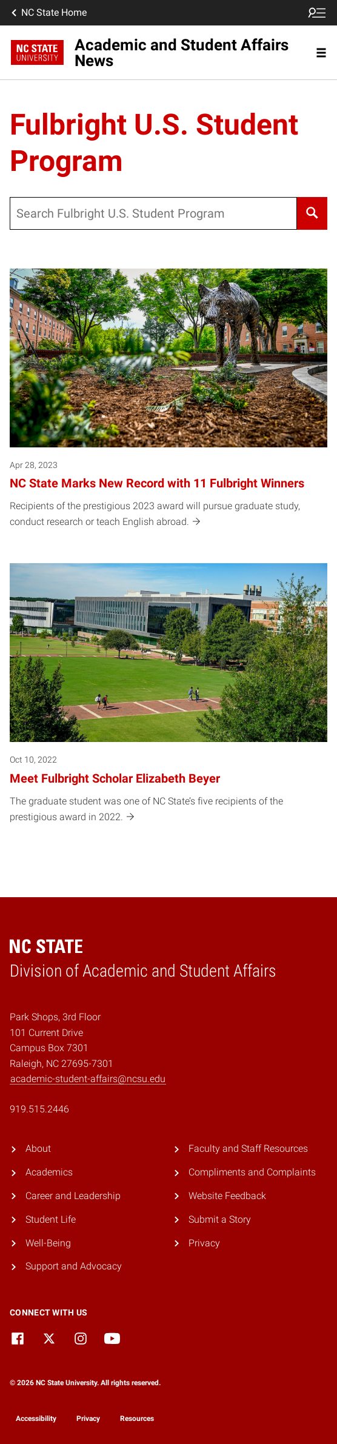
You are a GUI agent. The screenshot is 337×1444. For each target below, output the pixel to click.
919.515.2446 (39, 1109)
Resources (137, 1418)
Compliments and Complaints (252, 1172)
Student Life (50, 1219)
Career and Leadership (73, 1196)
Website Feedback (227, 1196)
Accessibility (36, 1418)
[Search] (312, 213)
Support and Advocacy (73, 1266)
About (38, 1148)
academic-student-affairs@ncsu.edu (87, 1079)
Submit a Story (220, 1219)
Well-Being (48, 1243)
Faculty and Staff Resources (248, 1148)
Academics (49, 1172)
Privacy (204, 1243)
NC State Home (48, 12)
